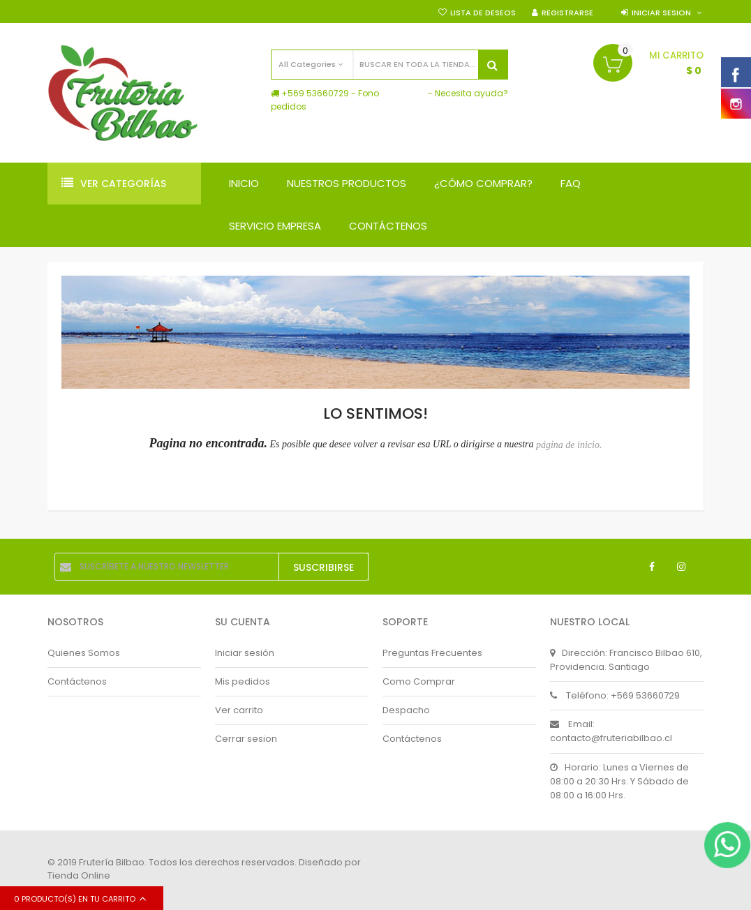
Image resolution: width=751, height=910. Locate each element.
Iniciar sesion (661, 12)
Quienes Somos (83, 652)
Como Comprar (418, 681)
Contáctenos (77, 681)
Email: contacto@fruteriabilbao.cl (611, 731)
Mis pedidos (242, 681)
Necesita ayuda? (471, 93)
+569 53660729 (315, 93)
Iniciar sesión (244, 652)
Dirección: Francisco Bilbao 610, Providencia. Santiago (626, 659)
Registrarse (567, 12)
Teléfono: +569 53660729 (615, 695)
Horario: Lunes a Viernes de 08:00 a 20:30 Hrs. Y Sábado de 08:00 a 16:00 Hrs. (619, 781)
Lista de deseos (483, 12)
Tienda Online (78, 875)
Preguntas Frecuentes (432, 652)
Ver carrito (239, 710)
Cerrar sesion (246, 738)
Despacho (406, 710)
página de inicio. (569, 445)
